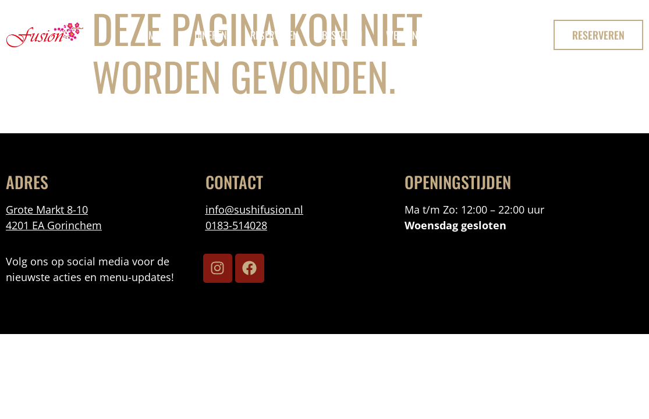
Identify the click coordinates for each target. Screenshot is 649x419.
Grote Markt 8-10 (47, 209)
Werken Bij (408, 34)
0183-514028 (236, 225)
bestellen (342, 34)
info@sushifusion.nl (254, 209)
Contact (471, 34)
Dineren (210, 34)
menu (159, 34)
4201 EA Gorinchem (54, 225)
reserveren (274, 34)
